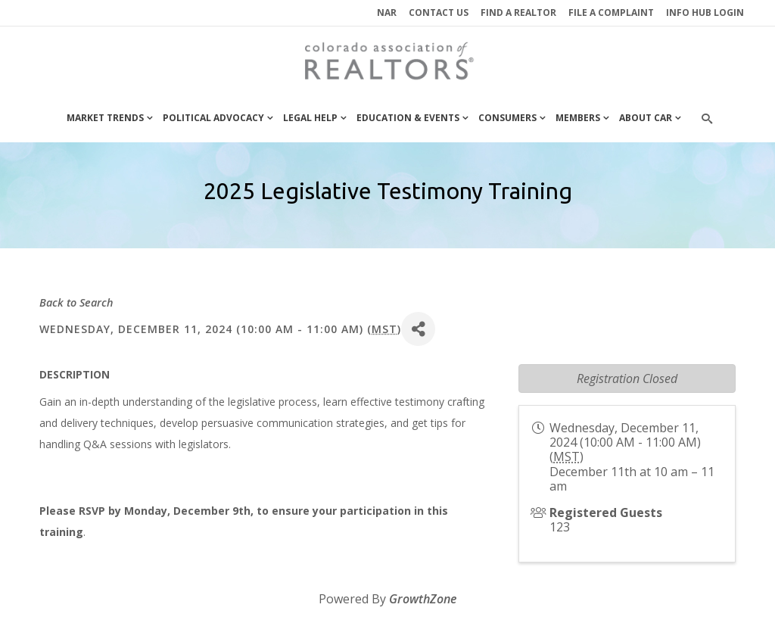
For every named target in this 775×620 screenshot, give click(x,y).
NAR (387, 12)
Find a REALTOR (518, 12)
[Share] (418, 329)
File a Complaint (611, 12)
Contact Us (438, 12)
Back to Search (76, 302)
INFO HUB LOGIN (705, 12)
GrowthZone (422, 598)
